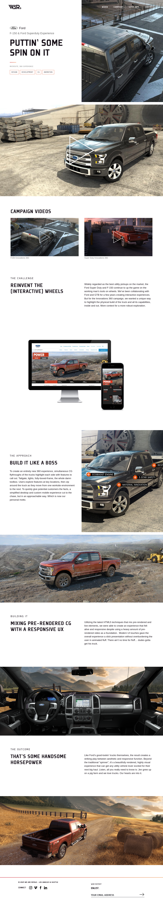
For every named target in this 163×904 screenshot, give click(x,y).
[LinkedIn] (45, 887)
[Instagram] (30, 887)
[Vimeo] (35, 887)
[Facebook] (40, 887)
